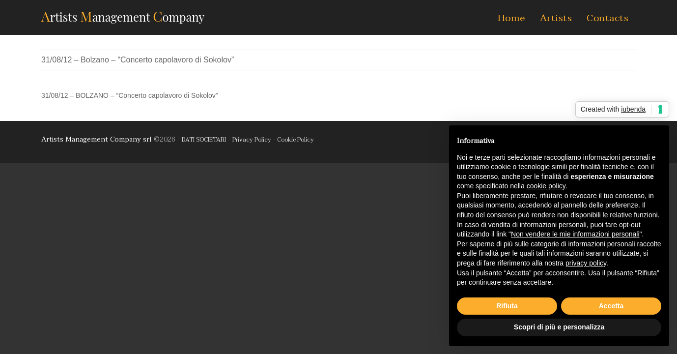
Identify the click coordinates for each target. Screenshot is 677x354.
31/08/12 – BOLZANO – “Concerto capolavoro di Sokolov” (129, 95)
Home (511, 18)
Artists (556, 18)
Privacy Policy (251, 140)
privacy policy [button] (585, 263)
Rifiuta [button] (507, 306)
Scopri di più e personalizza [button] (559, 327)
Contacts (607, 18)
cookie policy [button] (546, 186)
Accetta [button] (611, 306)
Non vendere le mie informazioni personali (575, 234)
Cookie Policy (295, 140)
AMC (122, 16)
